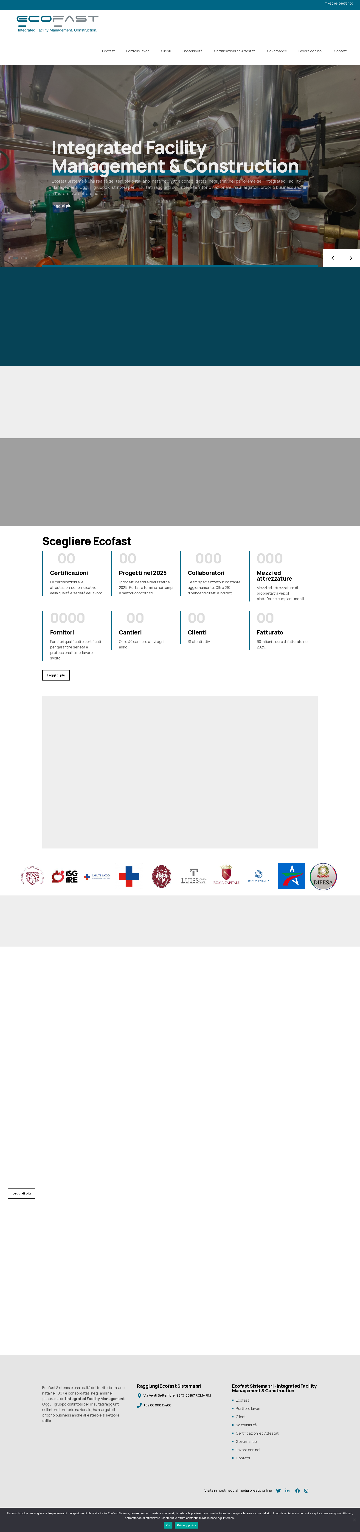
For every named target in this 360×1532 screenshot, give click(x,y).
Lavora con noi (310, 51)
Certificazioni (69, 573)
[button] (332, 258)
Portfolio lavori (137, 51)
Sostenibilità (192, 51)
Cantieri (130, 632)
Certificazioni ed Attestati (235, 51)
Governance (277, 51)
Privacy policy (186, 1525)
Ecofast (108, 51)
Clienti (166, 51)
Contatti (340, 51)
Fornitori (62, 632)
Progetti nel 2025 (142, 573)
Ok (168, 1525)
